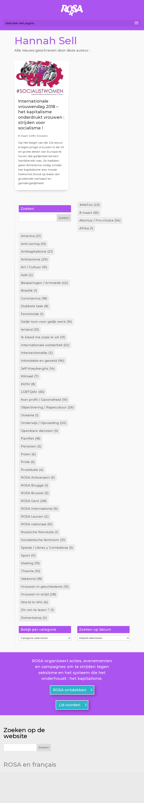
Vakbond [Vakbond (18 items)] (31, 607)
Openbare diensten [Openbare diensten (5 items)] (39, 448)
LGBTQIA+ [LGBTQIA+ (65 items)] (32, 406)
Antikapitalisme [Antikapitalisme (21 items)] (37, 255)
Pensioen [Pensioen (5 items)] (31, 464)
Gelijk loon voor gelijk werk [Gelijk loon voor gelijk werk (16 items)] (46, 330)
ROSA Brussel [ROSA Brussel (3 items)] (35, 514)
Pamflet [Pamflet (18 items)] (30, 456)
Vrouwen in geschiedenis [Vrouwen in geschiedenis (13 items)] (45, 615)
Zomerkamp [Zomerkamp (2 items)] (34, 648)
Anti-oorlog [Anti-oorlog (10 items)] (33, 247)
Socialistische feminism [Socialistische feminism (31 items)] (43, 565)
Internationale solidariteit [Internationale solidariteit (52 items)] (45, 356)
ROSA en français (30, 795)
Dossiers (42, 135)
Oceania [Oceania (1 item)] (29, 431)
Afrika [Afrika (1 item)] (86, 230)
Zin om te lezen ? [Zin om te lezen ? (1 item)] (37, 640)
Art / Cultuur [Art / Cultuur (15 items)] (34, 272)
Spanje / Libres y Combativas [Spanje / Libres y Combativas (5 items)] (47, 573)
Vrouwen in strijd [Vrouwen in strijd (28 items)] (38, 623)
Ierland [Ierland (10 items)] (30, 339)
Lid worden (69, 735)
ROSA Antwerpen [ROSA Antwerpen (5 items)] (38, 498)
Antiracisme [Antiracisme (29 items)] (34, 264)
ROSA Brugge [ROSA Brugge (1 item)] (34, 506)
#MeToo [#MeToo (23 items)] (89, 205)
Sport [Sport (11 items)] (28, 581)
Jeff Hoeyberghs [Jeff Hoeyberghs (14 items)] (38, 381)
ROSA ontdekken (69, 720)
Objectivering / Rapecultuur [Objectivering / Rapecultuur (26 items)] (47, 422)
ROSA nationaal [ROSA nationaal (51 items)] (36, 548)
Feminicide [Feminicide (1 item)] (32, 322)
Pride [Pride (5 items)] (28, 481)
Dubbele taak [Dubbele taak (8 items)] (34, 314)
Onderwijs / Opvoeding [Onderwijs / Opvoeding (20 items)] (43, 439)
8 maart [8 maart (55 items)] (89, 213)
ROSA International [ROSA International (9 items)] (39, 531)
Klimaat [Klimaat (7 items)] (29, 389)
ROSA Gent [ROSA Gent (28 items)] (33, 523)
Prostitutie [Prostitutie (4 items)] (32, 489)
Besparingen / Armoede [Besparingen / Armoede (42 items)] (44, 289)
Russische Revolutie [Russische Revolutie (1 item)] (39, 556)
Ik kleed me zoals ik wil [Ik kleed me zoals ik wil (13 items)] (43, 347)
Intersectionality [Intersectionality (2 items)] (37, 364)
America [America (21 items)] (31, 238)
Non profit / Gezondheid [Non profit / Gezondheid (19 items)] (44, 414)
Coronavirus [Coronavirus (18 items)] (34, 305)
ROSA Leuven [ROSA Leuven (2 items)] (35, 540)
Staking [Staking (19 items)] (30, 590)
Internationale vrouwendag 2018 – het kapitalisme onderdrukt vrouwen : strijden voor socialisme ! (41, 115)
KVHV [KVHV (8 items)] (28, 397)
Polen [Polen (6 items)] (28, 473)
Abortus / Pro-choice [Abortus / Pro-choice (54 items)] (100, 222)
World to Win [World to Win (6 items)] (34, 631)
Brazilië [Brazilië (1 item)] (29, 297)
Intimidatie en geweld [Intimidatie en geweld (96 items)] (42, 372)
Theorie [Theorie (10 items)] (30, 598)
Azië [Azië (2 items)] (27, 280)
